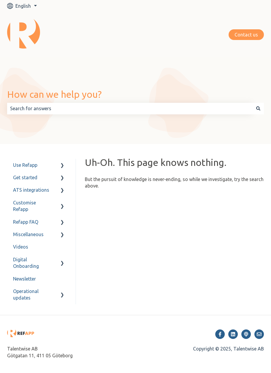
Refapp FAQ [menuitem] (25, 222)
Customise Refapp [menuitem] (24, 206)
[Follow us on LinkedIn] (233, 334)
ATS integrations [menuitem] (31, 190)
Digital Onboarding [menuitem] (26, 263)
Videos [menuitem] (20, 246)
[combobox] (130, 108)
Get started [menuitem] (25, 177)
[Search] (258, 108)
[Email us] (259, 334)
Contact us (246, 34)
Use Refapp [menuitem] (25, 165)
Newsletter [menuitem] (24, 278)
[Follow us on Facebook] (220, 334)
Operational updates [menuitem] (26, 294)
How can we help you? (54, 94)
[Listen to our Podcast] (246, 334)
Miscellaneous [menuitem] (28, 234)
